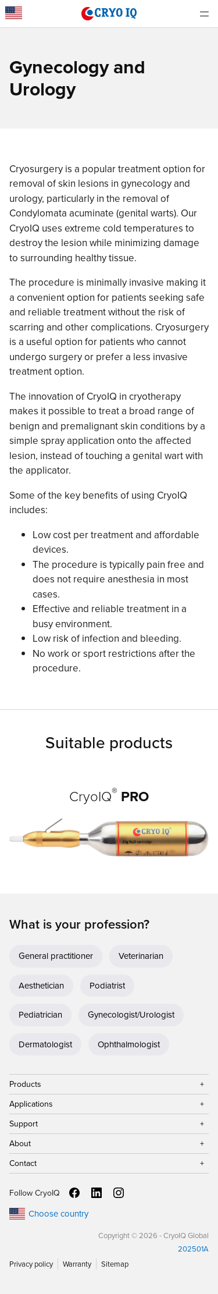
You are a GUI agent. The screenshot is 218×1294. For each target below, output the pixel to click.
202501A (193, 1248)
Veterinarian (141, 956)
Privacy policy (31, 1264)
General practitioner (56, 956)
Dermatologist (45, 1044)
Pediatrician (40, 1014)
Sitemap (114, 1264)
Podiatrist (107, 985)
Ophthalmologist (129, 1044)
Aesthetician (41, 985)
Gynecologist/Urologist (131, 1014)
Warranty (77, 1264)
